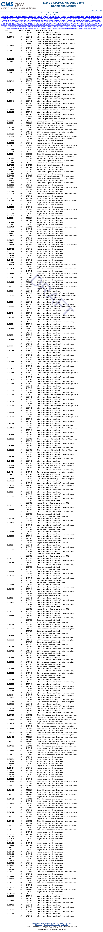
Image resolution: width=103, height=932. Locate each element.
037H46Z (93, 17)
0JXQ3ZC (48, 23)
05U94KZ (19, 20)
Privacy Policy (39, 925)
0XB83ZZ (62, 28)
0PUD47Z (67, 25)
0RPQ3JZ (31, 26)
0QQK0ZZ (92, 25)
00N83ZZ (21, 17)
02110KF (51, 17)
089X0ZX (73, 20)
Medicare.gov (60, 923)
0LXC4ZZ (97, 23)
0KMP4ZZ (61, 23)
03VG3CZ (24, 18)
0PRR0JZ (61, 25)
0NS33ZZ (29, 25)
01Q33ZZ (45, 17)
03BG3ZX (99, 17)
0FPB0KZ (98, 21)
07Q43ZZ (61, 20)
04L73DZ (72, 18)
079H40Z (49, 20)
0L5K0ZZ (79, 23)
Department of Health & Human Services (43, 923)
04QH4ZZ (78, 18)
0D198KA (36, 21)
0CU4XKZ (24, 21)
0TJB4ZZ (92, 26)
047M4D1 (60, 18)
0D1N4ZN (48, 21)
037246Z (87, 17)
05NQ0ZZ (13, 20)
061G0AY (25, 20)
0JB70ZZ (30, 23)
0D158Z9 (30, 21)
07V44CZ (67, 20)
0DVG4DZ (80, 21)
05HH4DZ (6, 20)
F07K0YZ (93, 28)
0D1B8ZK (42, 21)
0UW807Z (23, 28)
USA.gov (68, 923)
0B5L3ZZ (97, 20)
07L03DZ (55, 20)
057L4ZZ (97, 18)
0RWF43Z (43, 26)
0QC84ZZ (80, 25)
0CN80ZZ (17, 21)
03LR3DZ (12, 18)
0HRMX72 (24, 23)
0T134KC (80, 26)
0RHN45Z (24, 26)
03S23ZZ (18, 18)
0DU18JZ (73, 21)
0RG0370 (11, 26)
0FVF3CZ (5, 23)
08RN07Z (79, 20)
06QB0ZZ (37, 20)
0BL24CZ (5, 21)
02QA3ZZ (70, 17)
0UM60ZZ (16, 28)
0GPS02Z (12, 23)
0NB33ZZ (17, 25)
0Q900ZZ (73, 25)
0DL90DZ (61, 21)
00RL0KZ (27, 17)
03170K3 (81, 17)
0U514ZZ (10, 28)
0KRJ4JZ (67, 23)
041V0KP (42, 18)
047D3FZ (54, 18)
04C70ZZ (66, 18)
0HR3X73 (18, 23)
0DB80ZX (55, 21)
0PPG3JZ (55, 25)
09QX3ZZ (91, 20)
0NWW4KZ (35, 25)
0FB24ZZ (91, 21)
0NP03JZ (23, 25)
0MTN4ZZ (11, 25)
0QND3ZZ (86, 25)
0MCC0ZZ (4, 25)
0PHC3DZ (48, 25)
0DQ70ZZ (67, 21)
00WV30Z (33, 17)
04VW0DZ (91, 18)
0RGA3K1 (18, 26)
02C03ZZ (63, 17)
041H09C (36, 18)
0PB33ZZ (42, 25)
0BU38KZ (11, 21)
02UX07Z (76, 17)
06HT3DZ (31, 20)
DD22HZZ (87, 28)
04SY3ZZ (84, 18)
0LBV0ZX (85, 23)
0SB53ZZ (49, 26)
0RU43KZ (37, 26)
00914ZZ (9, 17)
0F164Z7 (85, 21)
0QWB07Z (5, 26)
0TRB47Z (98, 26)
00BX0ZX (15, 17)
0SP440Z (62, 26)
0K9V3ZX (54, 23)
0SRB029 (68, 26)
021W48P (57, 17)
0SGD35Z (56, 26)
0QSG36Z (99, 25)
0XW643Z (68, 28)
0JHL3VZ (36, 23)
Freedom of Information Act (52, 925)
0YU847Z (80, 28)
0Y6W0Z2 (74, 28)
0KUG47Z (73, 23)
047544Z (48, 18)
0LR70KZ (91, 23)
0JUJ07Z (42, 23)
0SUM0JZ (74, 26)
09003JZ (85, 20)
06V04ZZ (43, 20)
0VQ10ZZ (29, 28)
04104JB (30, 18)
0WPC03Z (48, 28)
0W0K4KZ (35, 28)
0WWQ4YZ (55, 28)
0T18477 (86, 26)
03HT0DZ (6, 18)
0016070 (3, 17)
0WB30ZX (42, 28)
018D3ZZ (39, 17)
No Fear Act (64, 925)
